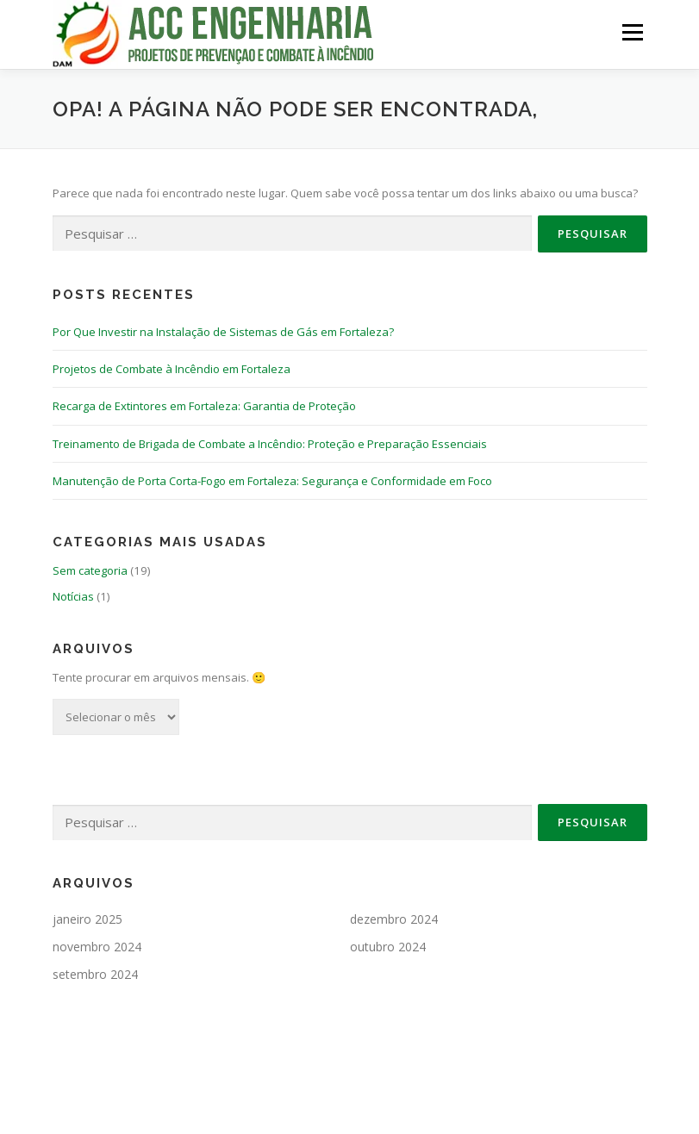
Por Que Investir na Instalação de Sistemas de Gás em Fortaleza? (223, 332)
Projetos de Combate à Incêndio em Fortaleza (171, 369)
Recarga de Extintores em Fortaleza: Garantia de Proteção (204, 406)
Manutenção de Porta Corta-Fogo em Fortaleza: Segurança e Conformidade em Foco (272, 481)
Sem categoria (90, 570)
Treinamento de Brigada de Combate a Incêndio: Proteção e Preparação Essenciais (270, 444)
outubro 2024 (388, 946)
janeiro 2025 (87, 919)
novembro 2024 (97, 946)
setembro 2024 (95, 974)
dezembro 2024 (394, 919)
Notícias (73, 596)
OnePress (422, 1094)
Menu (632, 32)
